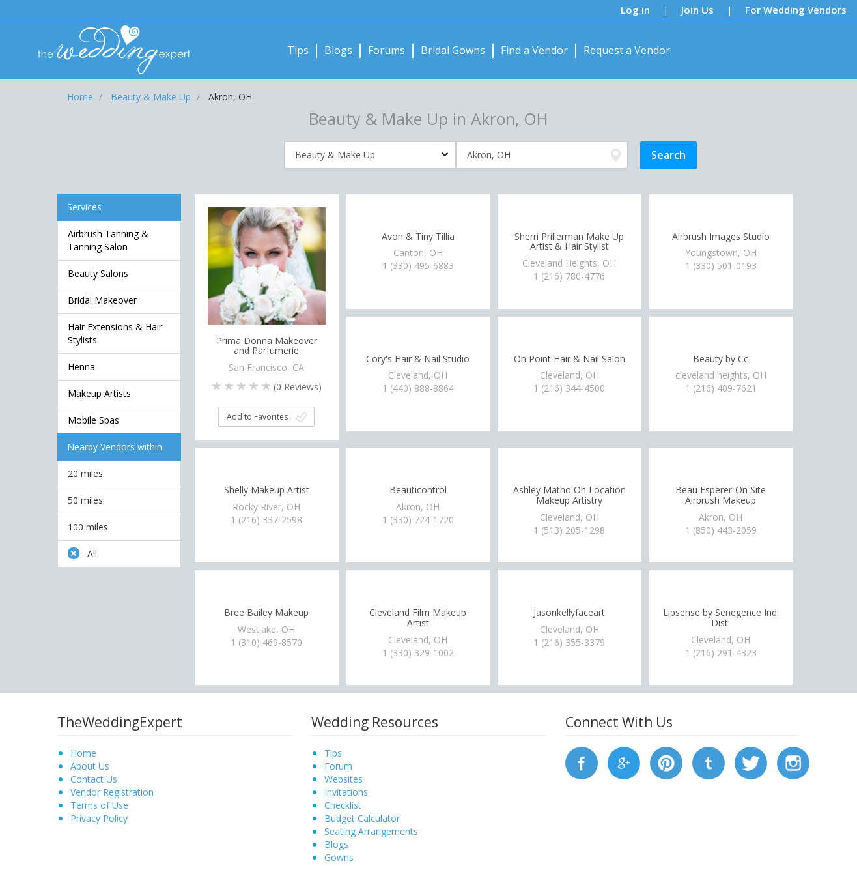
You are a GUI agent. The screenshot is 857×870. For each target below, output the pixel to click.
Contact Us (93, 779)
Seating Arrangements (371, 831)
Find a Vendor (534, 50)
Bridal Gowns (453, 50)
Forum (338, 766)
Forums (386, 50)
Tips (298, 50)
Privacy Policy (99, 818)
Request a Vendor (626, 50)
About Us (89, 766)
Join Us (697, 9)
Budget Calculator (362, 818)
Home (83, 753)
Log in (635, 9)
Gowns (339, 857)
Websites (343, 779)
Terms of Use (99, 805)
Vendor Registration (112, 792)
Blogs (338, 50)
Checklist (342, 805)
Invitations (346, 792)
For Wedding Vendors (796, 9)
